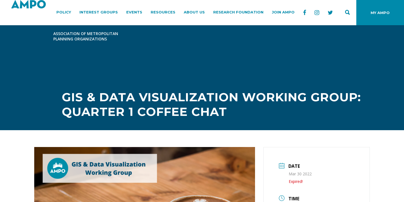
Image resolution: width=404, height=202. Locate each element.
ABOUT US (194, 12)
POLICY (63, 12)
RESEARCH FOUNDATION (238, 12)
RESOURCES (163, 12)
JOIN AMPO (283, 12)
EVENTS (134, 12)
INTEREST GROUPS (98, 12)
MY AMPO (380, 12)
